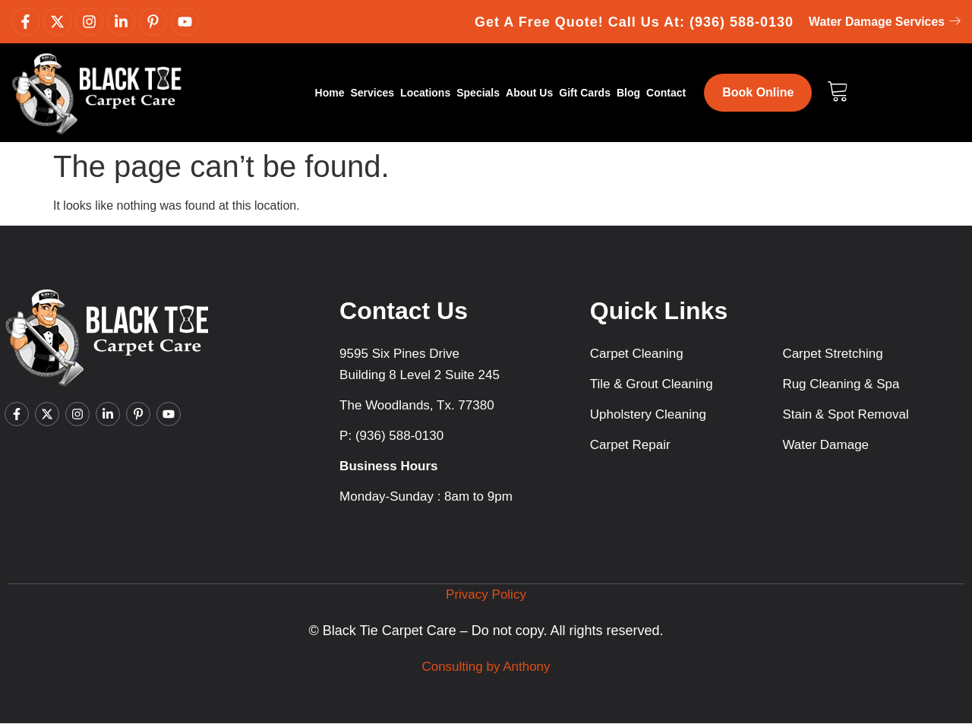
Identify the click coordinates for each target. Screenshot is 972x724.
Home (330, 93)
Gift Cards (585, 93)
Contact (666, 93)
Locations (425, 93)
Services (372, 93)
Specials (478, 93)
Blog (628, 93)
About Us (529, 93)
